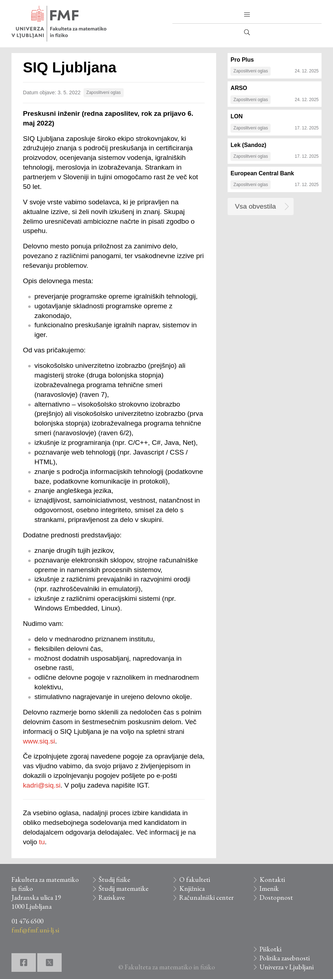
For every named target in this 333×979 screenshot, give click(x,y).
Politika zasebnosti (285, 958)
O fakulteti (194, 879)
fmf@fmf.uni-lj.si (35, 930)
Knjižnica (192, 888)
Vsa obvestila (255, 206)
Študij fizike (114, 879)
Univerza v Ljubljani (287, 967)
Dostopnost (276, 897)
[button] (247, 14)
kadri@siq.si (42, 785)
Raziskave (112, 897)
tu (42, 842)
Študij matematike (123, 888)
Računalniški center (206, 897)
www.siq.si (39, 741)
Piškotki (270, 949)
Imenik (269, 888)
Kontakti (272, 879)
